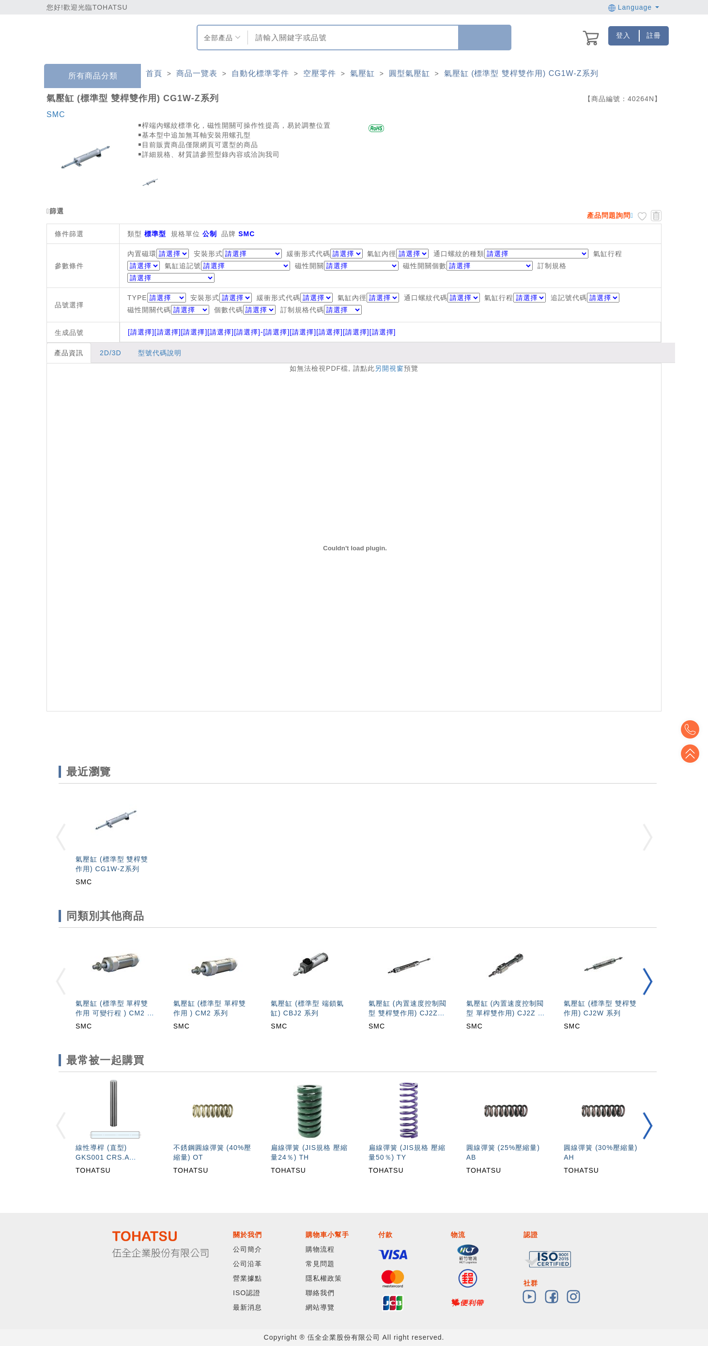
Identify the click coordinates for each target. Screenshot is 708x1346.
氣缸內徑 (381, 253)
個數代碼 (245, 310)
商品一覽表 (196, 73)
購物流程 (320, 1249)
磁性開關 (309, 266)
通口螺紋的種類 (458, 253)
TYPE (156, 297)
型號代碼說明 (160, 353)
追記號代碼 (585, 297)
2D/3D (111, 353)
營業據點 (247, 1278)
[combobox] (351, 37)
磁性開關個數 (424, 266)
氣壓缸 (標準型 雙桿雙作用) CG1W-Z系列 (521, 73)
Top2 (693, 729)
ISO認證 (247, 1293)
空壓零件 (319, 73)
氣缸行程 (607, 253)
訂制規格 (552, 266)
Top (693, 753)
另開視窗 (389, 368)
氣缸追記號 (183, 266)
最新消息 (247, 1307)
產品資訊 (68, 353)
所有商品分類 (86, 76)
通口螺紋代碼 (442, 297)
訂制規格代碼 (321, 310)
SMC (55, 114)
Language (633, 7)
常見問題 (320, 1264)
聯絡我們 (320, 1293)
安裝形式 (208, 253)
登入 (623, 35)
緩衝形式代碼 (308, 253)
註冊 (653, 35)
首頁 (154, 73)
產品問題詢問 (609, 215)
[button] (647, 981)
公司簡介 (247, 1249)
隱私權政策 (324, 1278)
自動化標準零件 (260, 73)
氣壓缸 (362, 73)
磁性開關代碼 (168, 310)
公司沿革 (247, 1264)
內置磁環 (141, 253)
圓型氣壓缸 (409, 73)
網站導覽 (320, 1307)
